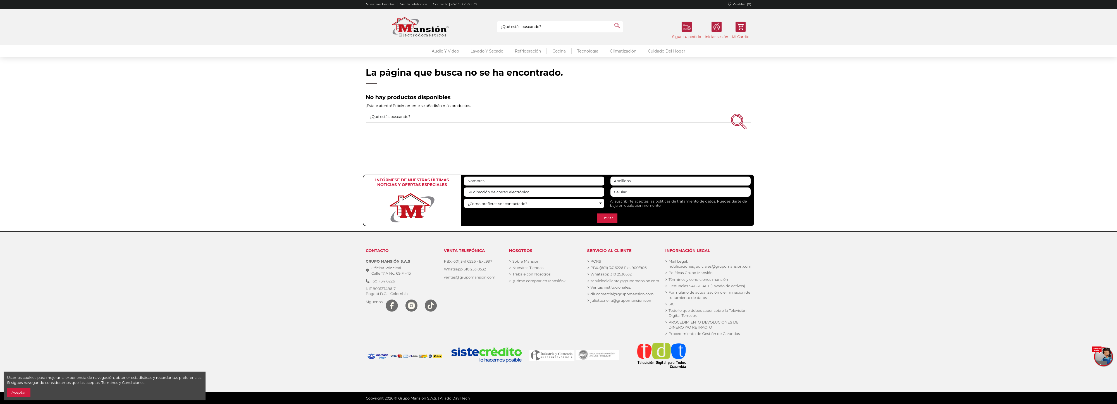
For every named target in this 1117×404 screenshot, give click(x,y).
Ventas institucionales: (611, 287)
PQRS (596, 261)
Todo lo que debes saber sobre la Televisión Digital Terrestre (707, 313)
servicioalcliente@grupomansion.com (625, 281)
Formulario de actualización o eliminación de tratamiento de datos (709, 295)
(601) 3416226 (383, 281)
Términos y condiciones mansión (698, 279)
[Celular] (680, 192)
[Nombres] (534, 181)
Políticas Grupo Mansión (691, 272)
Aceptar (18, 392)
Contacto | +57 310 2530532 (455, 4)
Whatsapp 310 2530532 (611, 274)
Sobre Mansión (526, 261)
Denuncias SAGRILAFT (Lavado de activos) (707, 286)
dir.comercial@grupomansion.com (622, 294)
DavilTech (461, 398)
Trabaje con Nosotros (531, 274)
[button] (587, 51)
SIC (671, 304)
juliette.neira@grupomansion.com (622, 300)
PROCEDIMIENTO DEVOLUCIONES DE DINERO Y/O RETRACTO (703, 324)
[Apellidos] (680, 181)
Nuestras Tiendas (380, 4)
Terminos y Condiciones (122, 382)
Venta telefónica (414, 4)
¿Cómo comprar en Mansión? (538, 281)
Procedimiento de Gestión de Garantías (704, 333)
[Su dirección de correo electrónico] (534, 192)
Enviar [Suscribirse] (607, 218)
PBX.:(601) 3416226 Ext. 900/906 (619, 267)
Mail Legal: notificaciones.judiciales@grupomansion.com (710, 263)
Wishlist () (739, 4)
